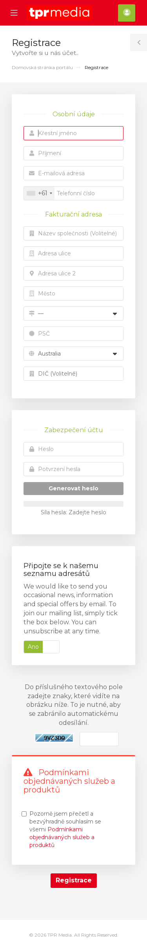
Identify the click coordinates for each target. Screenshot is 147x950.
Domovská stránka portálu (42, 67)
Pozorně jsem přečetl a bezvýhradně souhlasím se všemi (65, 829)
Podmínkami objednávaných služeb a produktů (61, 837)
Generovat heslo (73, 488)
